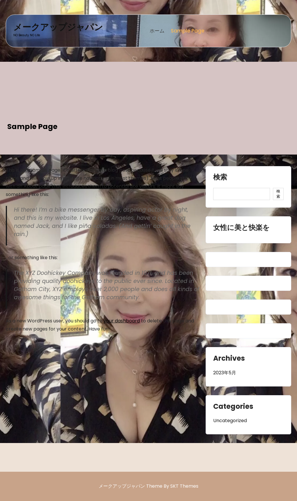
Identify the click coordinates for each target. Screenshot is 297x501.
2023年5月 (224, 372)
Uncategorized (230, 420)
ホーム (157, 30)
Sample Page (187, 30)
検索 (220, 178)
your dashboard (122, 320)
